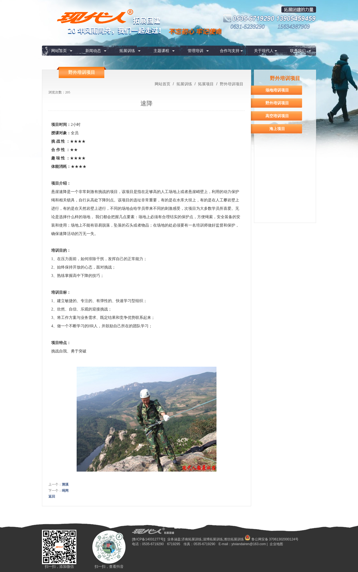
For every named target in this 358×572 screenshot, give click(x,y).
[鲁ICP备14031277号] (148, 539)
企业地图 (276, 544)
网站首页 (59, 50)
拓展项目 (206, 84)
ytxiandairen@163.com (249, 544)
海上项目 (277, 128)
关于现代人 (264, 50)
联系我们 (298, 50)
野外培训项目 (231, 84)
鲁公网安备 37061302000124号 (271, 539)
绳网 (65, 491)
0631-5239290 (247, 26)
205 (67, 92)
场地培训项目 (277, 90)
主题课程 (161, 50)
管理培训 (195, 50)
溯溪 (65, 484)
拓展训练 (127, 50)
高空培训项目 (277, 116)
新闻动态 (93, 50)
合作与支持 (229, 50)
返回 (51, 496)
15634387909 (293, 26)
